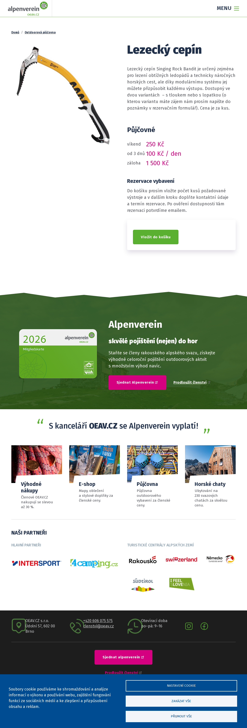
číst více (94, 474)
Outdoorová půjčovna (40, 32)
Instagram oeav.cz (189, 626)
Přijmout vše (181, 716)
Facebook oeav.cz (204, 626)
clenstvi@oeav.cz (98, 626)
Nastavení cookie (181, 685)
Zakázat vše (181, 700)
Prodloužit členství (192, 382)
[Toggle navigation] (226, 8)
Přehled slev (36, 477)
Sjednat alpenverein (124, 656)
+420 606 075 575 (98, 620)
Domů (15, 32)
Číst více (210, 476)
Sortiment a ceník (152, 476)
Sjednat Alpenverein (138, 382)
